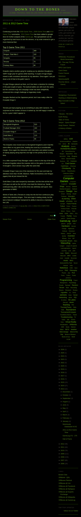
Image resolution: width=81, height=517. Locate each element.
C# (68, 161)
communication (68, 176)
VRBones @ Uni (64, 483)
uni (68, 320)
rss (70, 292)
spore (70, 297)
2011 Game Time (27, 34)
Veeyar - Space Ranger (67, 122)
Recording (74, 287)
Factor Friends (64, 73)
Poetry (63, 275)
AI (69, 144)
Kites (75, 241)
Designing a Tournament (67, 95)
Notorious (62, 76)
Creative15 (64, 184)
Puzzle (61, 285)
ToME (62, 310)
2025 (63, 353)
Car (63, 163)
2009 (63, 454)
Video (62, 322)
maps (62, 253)
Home (29, 219)
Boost (63, 158)
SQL (75, 297)
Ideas (74, 233)
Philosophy (73, 270)
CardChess (64, 166)
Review (75, 290)
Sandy (74, 292)
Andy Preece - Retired (67, 125)
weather (74, 329)
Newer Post (7, 219)
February (66, 418)
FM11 (71, 213)
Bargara (62, 153)
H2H (74, 223)
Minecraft (62, 255)
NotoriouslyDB (64, 79)
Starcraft (65, 302)
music (65, 260)
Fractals (63, 216)
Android (73, 146)
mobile (74, 255)
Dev (75, 191)
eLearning (66, 199)
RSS (52, 216)
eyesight (62, 203)
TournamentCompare (68, 312)
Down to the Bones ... (40, 9)
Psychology (72, 282)
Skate (70, 295)
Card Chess (63, 70)
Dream (63, 194)
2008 (63, 457)
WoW (73, 337)
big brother (63, 156)
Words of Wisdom (70, 334)
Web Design (64, 332)
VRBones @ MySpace (67, 489)
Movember (74, 258)
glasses (63, 223)
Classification (71, 171)
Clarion (63, 171)
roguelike (64, 292)
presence (68, 278)
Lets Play (64, 250)
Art (63, 151)
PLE (73, 273)
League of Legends (71, 246)
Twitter (63, 319)
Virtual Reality (70, 322)
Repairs (61, 290)
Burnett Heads (70, 158)
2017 (63, 376)
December (67, 392)
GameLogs (29, 37)
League (62, 246)
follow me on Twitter (71, 511)
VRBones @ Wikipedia (67, 497)
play (69, 273)
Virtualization (64, 324)
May (64, 408)
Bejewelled (69, 153)
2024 (63, 356)
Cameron (73, 161)
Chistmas (73, 166)
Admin (64, 144)
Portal (74, 275)
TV (75, 317)
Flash (73, 211)
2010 (63, 450)
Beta (75, 153)
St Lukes (71, 300)
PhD (66, 270)
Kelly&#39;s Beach (66, 241)
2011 (63, 447)
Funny (69, 216)
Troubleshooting (66, 317)
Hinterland (72, 231)
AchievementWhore (65, 141)
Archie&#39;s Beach (68, 149)
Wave (62, 329)
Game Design (71, 218)
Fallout (62, 206)
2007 (63, 460)
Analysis (37, 206)
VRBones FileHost (65, 480)
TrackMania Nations (65, 314)
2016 (63, 379)
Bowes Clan (63, 475)
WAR (62, 327)
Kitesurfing (65, 243)
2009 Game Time (40, 32)
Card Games (70, 163)
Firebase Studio (65, 208)
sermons (63, 295)
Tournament (71, 310)
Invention (71, 236)
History (63, 233)
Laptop (74, 243)
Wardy (67, 327)
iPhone (64, 238)
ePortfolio (69, 201)
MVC (71, 260)
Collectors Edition (68, 173)
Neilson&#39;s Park (66, 263)
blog (68, 156)
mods (61, 258)
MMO (69, 255)
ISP (73, 238)
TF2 (72, 305)
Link (69, 250)
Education (71, 196)
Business (62, 161)
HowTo (69, 233)
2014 (63, 386)
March (65, 415)
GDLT (74, 221)
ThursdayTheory (65, 307)
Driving (69, 194)
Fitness (68, 211)
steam (71, 302)
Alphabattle (74, 144)
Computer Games (67, 180)
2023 (63, 359)
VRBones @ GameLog (67, 500)
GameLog (12, 207)
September (67, 398)
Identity (64, 236)
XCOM (68, 339)
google (69, 223)
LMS (74, 250)
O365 (71, 268)
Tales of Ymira (64, 120)
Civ (74, 168)
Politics (68, 275)
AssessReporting (70, 151)
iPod (69, 238)
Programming (66, 280)
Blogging (74, 156)
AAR (71, 139)
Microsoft (74, 253)
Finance (74, 206)
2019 (63, 369)
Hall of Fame (67, 439)
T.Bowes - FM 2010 (66, 114)
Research (68, 290)
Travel (75, 314)
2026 (63, 349)
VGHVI (73, 319)
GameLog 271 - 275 (70, 436)
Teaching (66, 305)
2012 (63, 444)
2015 (63, 382)
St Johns (64, 300)
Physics (64, 273)
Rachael (67, 285)
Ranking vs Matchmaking (68, 98)
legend (74, 248)
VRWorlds (73, 324)
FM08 (61, 213)
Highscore (71, 228)
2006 (63, 464)
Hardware (66, 226)
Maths (67, 253)
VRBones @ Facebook (67, 486)
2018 (63, 372)
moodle (67, 258)
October (66, 395)
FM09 (66, 213)
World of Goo (66, 337)
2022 (63, 363)
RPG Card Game (65, 68)
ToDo (74, 307)
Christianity (66, 168)
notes (71, 265)
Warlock (73, 327)
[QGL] (65, 139)
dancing (68, 186)
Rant (67, 287)
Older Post (51, 219)
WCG (67, 329)
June (65, 405)
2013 (63, 389)
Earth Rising (63, 117)
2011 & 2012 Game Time (15, 23)
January (66, 421)
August (65, 402)
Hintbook (64, 231)
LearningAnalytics (66, 248)
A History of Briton (65, 128)
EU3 (75, 201)
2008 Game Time (26, 32)
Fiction (68, 206)
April (64, 411)
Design (69, 191)
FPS (76, 213)
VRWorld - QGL (64, 477)
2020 (63, 366)
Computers (73, 181)
